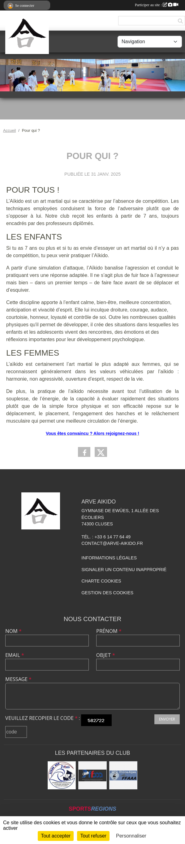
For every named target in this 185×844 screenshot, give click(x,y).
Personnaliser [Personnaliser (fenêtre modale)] (131, 835)
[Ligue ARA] (62, 775)
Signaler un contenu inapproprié (123, 569)
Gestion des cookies (107, 592)
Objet (105, 655)
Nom (13, 631)
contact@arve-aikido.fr (112, 543)
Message (18, 679)
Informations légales (109, 557)
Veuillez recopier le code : (42, 718)
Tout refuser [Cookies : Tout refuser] (93, 835)
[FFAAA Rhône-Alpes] (123, 775)
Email (14, 655)
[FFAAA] (92, 775)
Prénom (109, 631)
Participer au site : (156, 5)
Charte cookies (101, 581)
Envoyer (167, 719)
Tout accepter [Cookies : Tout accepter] (56, 835)
